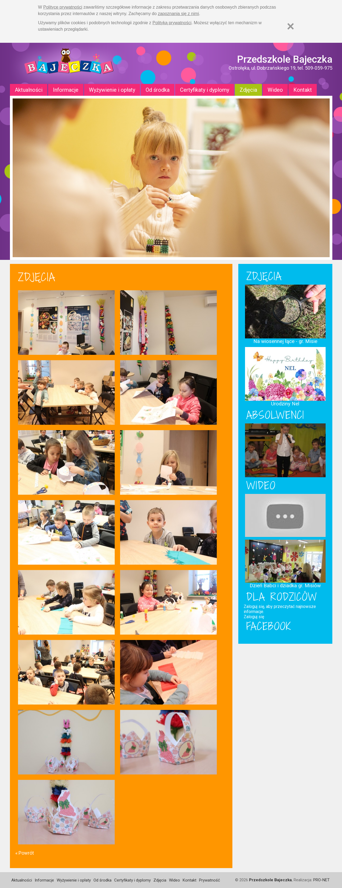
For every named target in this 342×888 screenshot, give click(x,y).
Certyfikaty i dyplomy (204, 90)
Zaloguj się (254, 616)
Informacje (65, 90)
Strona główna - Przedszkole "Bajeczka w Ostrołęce (69, 63)
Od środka (158, 90)
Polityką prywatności (172, 22)
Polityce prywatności (62, 7)
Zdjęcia (248, 90)
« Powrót (24, 853)
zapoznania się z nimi (178, 13)
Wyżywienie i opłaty (112, 90)
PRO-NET (321, 880)
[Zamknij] (291, 26)
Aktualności (28, 90)
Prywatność (209, 880)
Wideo (275, 90)
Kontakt (302, 90)
